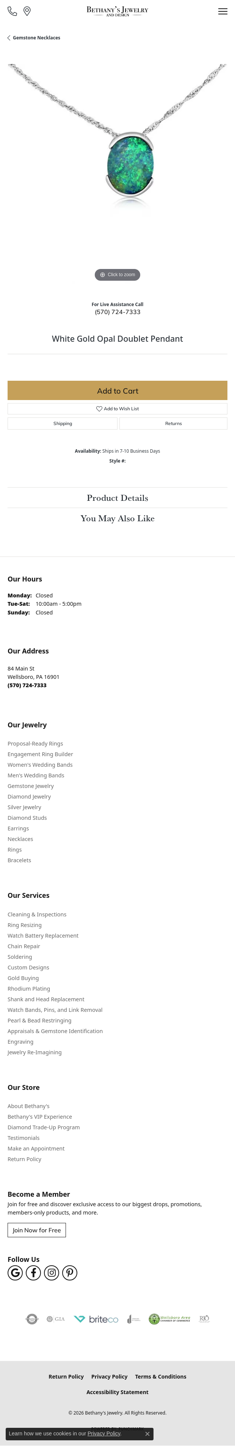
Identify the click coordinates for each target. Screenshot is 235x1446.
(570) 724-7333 (118, 312)
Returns (173, 423)
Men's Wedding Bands (36, 775)
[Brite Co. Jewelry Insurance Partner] (96, 1319)
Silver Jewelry (24, 807)
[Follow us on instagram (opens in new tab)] (51, 1272)
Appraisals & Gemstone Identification (55, 1031)
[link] (13, 11)
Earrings (18, 828)
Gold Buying (23, 978)
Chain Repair (24, 946)
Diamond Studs (27, 817)
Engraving (20, 1041)
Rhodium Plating (29, 988)
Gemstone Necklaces (36, 37)
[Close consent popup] (147, 1434)
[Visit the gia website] (56, 1319)
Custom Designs (28, 967)
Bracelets (19, 860)
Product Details (117, 497)
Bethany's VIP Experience (40, 1116)
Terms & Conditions (160, 1376)
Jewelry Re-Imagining (35, 1052)
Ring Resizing (25, 925)
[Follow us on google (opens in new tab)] (15, 1272)
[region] (117, 174)
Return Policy (24, 1159)
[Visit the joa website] (134, 1319)
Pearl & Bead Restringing (40, 1020)
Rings (15, 849)
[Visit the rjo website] (204, 1319)
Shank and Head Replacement (46, 999)
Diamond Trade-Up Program (44, 1127)
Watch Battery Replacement (43, 935)
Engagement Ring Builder (40, 754)
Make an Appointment (36, 1148)
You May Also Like (118, 518)
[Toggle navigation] (223, 11)
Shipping (62, 423)
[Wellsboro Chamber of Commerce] (169, 1319)
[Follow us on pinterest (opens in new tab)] (69, 1272)
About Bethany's (29, 1106)
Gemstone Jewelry (31, 785)
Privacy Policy (109, 1376)
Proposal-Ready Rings (35, 743)
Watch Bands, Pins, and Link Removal (55, 1009)
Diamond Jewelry (29, 796)
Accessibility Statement (117, 1392)
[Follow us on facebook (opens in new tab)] (33, 1272)
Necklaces (20, 839)
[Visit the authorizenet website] (32, 1319)
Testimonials (23, 1137)
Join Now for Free (37, 1230)
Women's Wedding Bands (40, 764)
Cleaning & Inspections (37, 914)
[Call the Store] (27, 685)
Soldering (20, 956)
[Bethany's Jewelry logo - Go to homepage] (117, 11)
